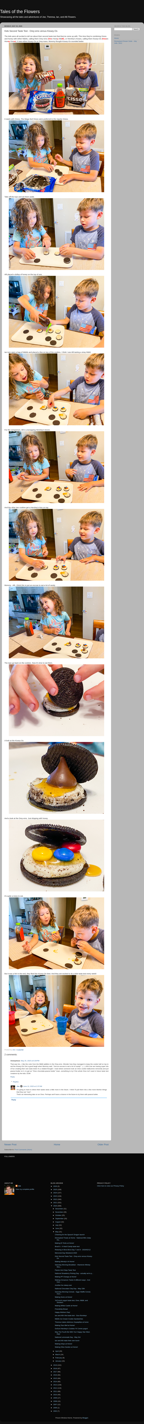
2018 (55, 1368)
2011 (55, 1391)
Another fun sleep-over (63, 1285)
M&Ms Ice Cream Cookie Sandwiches (69, 1319)
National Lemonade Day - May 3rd (67, 1337)
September (59, 1218)
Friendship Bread (61, 1309)
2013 (55, 1385)
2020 (55, 1206)
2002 (55, 1411)
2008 (55, 1401)
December (59, 1209)
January (58, 1361)
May (57, 1232)
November (59, 1212)
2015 (55, 1378)
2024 (55, 1193)
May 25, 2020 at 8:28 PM (30, 1061)
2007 (55, 1404)
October (58, 1215)
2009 (55, 1398)
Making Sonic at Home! (63, 1297)
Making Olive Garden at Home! (66, 1347)
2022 (55, 1199)
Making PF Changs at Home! (65, 1277)
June (57, 1228)
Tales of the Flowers (20, 11)
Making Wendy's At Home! (64, 1261)
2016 (55, 1375)
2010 (55, 1395)
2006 (55, 1408)
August (58, 1222)
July (57, 1225)
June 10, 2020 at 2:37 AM (32, 1086)
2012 (55, 1388)
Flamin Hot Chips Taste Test (65, 1270)
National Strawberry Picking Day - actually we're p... (74, 1273)
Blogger (85, 1418)
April (57, 1351)
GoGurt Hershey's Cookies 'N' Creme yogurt (71, 1329)
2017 (55, 1372)
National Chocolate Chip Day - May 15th (70, 1289)
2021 (55, 1203)
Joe (18, 1086)
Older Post (103, 1144)
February (58, 1358)
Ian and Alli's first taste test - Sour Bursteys (71, 1315)
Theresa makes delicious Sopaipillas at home (72, 1322)
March (57, 1354)
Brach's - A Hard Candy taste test (67, 1246)
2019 (55, 1365)
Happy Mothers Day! (62, 1312)
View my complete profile (25, 1189)
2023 (55, 1196)
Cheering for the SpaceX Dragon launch (70, 1235)
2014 (55, 1381)
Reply (12, 1077)
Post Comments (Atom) (23, 1150)
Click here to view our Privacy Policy (110, 1186)
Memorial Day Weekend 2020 (66, 1253)
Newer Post (10, 1144)
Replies (16, 1082)
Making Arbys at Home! (63, 1344)
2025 (55, 1189)
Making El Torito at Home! (64, 1243)
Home (57, 1144)
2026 (55, 1186)
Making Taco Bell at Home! (65, 1325)
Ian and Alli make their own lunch (67, 1340)
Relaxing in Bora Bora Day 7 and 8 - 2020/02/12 (72, 1250)
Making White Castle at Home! (66, 1306)
